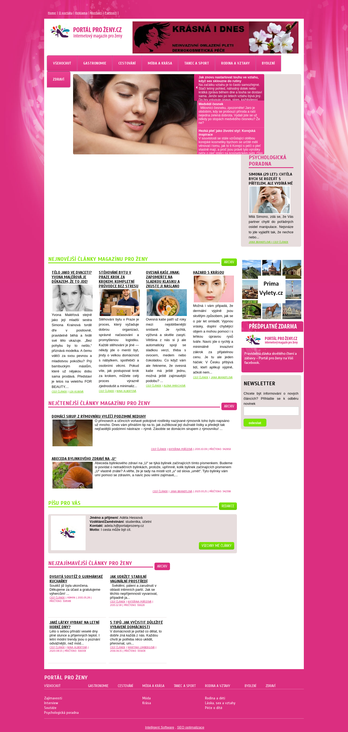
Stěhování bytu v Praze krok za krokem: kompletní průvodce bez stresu (118, 279)
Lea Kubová (76, 391)
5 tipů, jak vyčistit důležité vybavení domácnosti (136, 624)
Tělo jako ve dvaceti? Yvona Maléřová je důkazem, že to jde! (72, 277)
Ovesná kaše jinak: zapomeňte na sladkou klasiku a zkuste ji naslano (163, 279)
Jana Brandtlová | (261, 242)
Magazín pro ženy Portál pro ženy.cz (77, 29)
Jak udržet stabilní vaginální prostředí (128, 579)
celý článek (280, 242)
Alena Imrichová (175, 385)
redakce (228, 506)
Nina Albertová (126, 391)
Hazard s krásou (208, 272)
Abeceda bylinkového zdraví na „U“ (84, 458)
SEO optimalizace (190, 727)
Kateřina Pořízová (180, 449)
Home (52, 13)
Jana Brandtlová (222, 377)
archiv (229, 262)
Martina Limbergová (141, 647)
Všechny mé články (217, 546)
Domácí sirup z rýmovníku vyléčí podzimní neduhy (99, 416)
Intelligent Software (159, 727)
